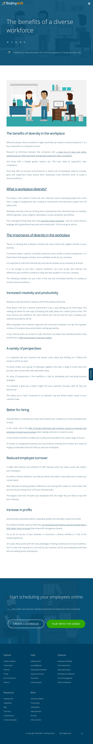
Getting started (36, 661)
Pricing (6, 674)
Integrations (8, 703)
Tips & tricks (35, 678)
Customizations (9, 715)
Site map (33, 715)
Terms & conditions (37, 699)
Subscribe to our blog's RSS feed (25, 41)
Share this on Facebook (12, 41)
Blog (5, 707)
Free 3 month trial (9, 678)
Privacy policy (35, 703)
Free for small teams (64, 682)
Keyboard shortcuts (37, 674)
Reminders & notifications (66, 674)
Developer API (8, 699)
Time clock (7, 711)
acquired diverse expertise (52, 220)
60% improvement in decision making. (35, 337)
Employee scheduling (65, 661)
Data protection (36, 711)
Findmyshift (13, 733)
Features (6, 670)
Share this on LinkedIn (16, 41)
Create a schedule (26, 624)
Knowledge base (36, 665)
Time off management (65, 678)
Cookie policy (35, 707)
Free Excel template (10, 720)
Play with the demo (66, 624)
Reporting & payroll (64, 670)
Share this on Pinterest (20, 41)
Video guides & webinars (39, 670)
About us (7, 682)
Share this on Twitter (8, 41)
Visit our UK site (36, 720)
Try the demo (8, 665)
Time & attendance (64, 665)
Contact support (36, 682)
